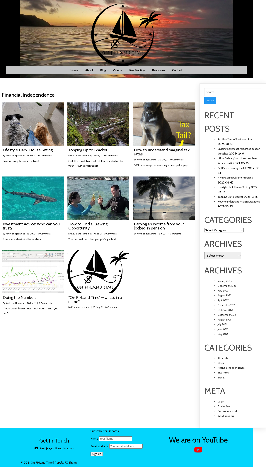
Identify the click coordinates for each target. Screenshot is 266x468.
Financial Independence (231, 369)
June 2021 (223, 330)
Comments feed (227, 412)
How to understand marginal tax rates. (239, 203)
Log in (221, 402)
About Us (223, 359)
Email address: (123, 447)
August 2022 (224, 296)
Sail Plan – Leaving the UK (232, 169)
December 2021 (227, 306)
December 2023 (227, 287)
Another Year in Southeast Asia (235, 140)
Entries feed (224, 407)
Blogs (221, 364)
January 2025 (225, 282)
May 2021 (223, 335)
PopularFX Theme (73, 464)
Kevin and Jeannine (15, 156)
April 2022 (223, 301)
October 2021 (225, 311)
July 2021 (222, 325)
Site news (223, 374)
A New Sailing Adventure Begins (235, 179)
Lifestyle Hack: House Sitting (234, 188)
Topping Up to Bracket (230, 198)
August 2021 (224, 321)
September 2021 (227, 316)
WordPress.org (226, 417)
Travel (221, 378)
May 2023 (223, 292)
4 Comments (174, 235)
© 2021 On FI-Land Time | (45, 464)
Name (101, 440)
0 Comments (45, 156)
